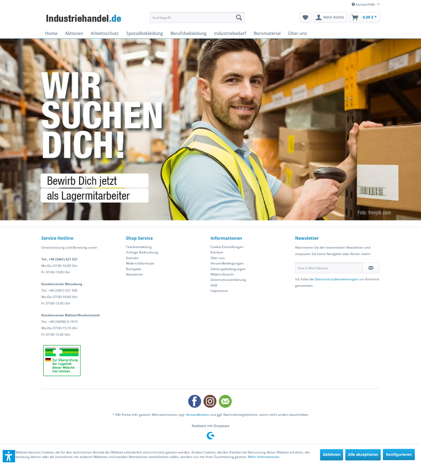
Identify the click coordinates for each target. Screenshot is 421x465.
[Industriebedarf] (230, 33)
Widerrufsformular (140, 263)
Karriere (216, 252)
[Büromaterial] (267, 33)
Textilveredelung (139, 247)
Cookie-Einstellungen (227, 247)
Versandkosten (197, 414)
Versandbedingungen (227, 263)
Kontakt (132, 258)
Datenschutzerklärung (228, 279)
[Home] (51, 33)
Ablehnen (331, 454)
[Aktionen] (74, 33)
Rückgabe (133, 269)
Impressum (219, 290)
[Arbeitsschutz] (104, 33)
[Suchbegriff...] (197, 17)
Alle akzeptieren (363, 454)
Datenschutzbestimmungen (336, 279)
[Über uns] (297, 33)
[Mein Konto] (330, 17)
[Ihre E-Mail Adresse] (329, 268)
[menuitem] (197, 17)
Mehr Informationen (264, 457)
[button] (9, 456)
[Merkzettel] (305, 17)
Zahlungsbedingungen (228, 269)
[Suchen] (239, 17)
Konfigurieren (399, 454)
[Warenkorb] (364, 17)
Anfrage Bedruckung (142, 252)
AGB (213, 285)
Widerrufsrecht (222, 274)
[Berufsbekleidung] (188, 33)
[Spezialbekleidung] (144, 33)
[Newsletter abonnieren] (370, 268)
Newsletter (134, 274)
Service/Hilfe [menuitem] (364, 4)
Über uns (217, 258)
